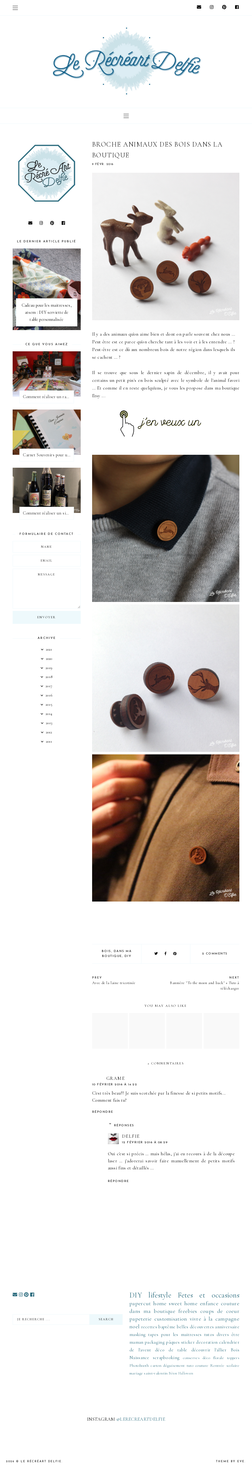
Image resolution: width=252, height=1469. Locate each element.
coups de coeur (219, 1311)
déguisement (174, 1365)
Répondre (102, 1112)
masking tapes (144, 1334)
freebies (187, 1311)
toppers (233, 1357)
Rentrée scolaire (224, 1365)
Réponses (124, 1125)
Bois (106, 951)
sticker (188, 1342)
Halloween (185, 1373)
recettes (149, 1327)
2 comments (215, 953)
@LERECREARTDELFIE (140, 1419)
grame (115, 1078)
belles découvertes (195, 1327)
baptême (166, 1327)
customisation (170, 1318)
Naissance (139, 1357)
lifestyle (159, 1295)
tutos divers (216, 1334)
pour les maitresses (181, 1334)
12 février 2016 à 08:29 (145, 1142)
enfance (209, 1303)
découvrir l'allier (209, 1350)
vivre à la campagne (215, 1318)
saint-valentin (156, 1373)
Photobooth (139, 1365)
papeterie (140, 1318)
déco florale (213, 1357)
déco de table (171, 1350)
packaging (155, 1342)
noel (134, 1326)
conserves (191, 1357)
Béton (173, 1373)
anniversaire (227, 1327)
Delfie (131, 1136)
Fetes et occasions (208, 1295)
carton (156, 1365)
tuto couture (197, 1365)
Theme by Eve (230, 1461)
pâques (173, 1342)
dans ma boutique (152, 1311)
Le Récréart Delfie (41, 1461)
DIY (128, 956)
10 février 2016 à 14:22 (114, 1084)
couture (230, 1303)
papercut (140, 1303)
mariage (136, 1373)
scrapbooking (166, 1357)
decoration (206, 1342)
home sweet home (175, 1303)
